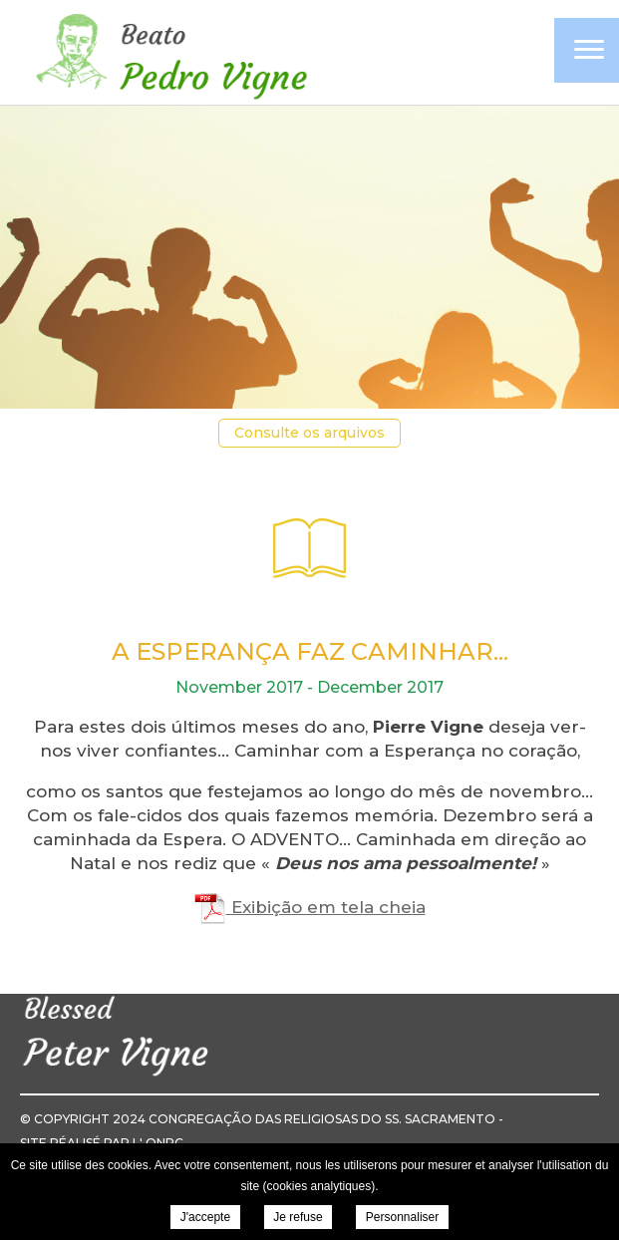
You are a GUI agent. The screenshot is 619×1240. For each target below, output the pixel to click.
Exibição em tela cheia (310, 907)
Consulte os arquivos (309, 433)
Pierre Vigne (169, 54)
